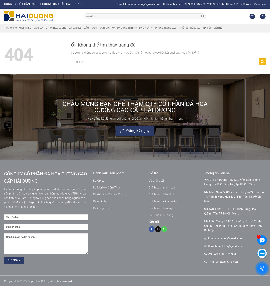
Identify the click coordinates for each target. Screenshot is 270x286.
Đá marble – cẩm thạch (83, 28)
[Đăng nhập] (263, 16)
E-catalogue (260, 4)
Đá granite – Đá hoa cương (50, 28)
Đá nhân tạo (107, 28)
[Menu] (252, 16)
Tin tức (207, 28)
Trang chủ (10, 28)
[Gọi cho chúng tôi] (164, 229)
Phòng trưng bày (165, 28)
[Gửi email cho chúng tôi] (158, 229)
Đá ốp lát (146, 27)
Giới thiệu (25, 28)
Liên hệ (218, 28)
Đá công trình (127, 27)
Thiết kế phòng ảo (189, 28)
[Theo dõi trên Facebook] (152, 229)
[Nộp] (203, 16)
